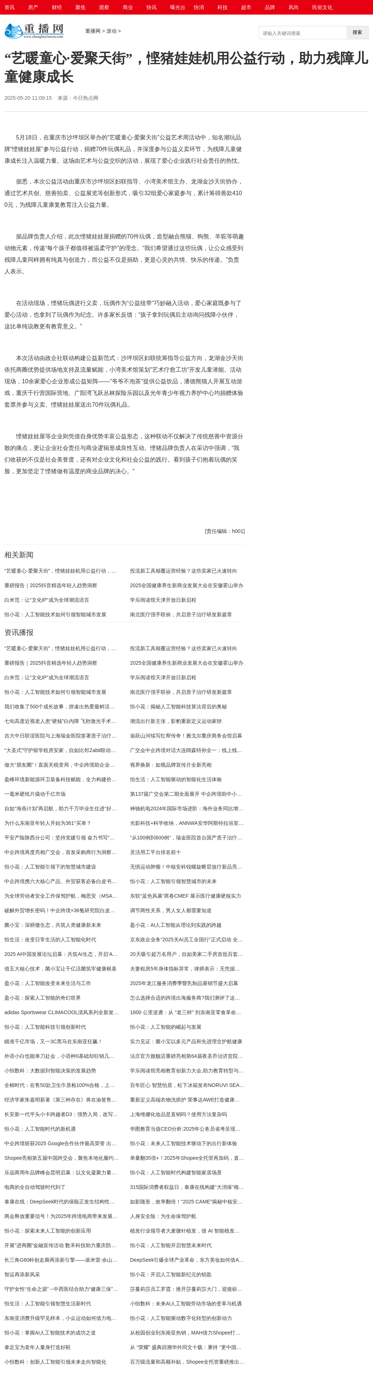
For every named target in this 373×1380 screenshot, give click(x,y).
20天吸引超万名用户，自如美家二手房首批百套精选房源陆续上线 (204, 954)
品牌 (270, 7)
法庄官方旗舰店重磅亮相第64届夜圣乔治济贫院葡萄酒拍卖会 (199, 1056)
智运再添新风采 (22, 1274)
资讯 (9, 7)
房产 (33, 7)
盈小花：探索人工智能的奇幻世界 (42, 998)
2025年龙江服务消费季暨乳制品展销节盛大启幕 (184, 983)
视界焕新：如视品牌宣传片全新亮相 (171, 765)
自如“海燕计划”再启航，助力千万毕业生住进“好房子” (63, 808)
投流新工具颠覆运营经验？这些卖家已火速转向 (183, 571)
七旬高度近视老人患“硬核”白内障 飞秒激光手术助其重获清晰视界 (78, 721)
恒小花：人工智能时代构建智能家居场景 (176, 1172)
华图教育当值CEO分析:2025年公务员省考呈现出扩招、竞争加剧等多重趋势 (216, 1129)
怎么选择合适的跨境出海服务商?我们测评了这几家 (187, 998)
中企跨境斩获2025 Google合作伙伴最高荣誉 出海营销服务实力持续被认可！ (91, 1143)
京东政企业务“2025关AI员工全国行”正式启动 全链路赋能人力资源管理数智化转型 (222, 939)
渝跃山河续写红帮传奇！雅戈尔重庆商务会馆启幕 (186, 736)
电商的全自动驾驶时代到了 (35, 1187)
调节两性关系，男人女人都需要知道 (171, 910)
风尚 (293, 7)
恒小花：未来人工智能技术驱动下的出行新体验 (183, 1143)
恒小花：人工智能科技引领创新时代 (45, 1027)
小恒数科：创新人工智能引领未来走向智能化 (55, 1362)
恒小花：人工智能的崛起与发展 (165, 1027)
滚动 (111, 31)
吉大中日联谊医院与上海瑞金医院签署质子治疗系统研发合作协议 (78, 736)
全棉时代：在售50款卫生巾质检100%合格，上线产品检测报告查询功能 (85, 1085)
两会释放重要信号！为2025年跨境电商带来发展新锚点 (66, 1216)
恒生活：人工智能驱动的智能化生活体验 (176, 779)
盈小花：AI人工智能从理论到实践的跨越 (175, 925)
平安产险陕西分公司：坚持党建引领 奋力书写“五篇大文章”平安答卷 (80, 838)
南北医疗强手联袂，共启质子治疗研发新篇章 (181, 614)
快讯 (151, 7)
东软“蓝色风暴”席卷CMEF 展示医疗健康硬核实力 (185, 896)
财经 (57, 7)
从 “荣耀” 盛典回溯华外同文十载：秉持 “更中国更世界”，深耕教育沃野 (209, 1347)
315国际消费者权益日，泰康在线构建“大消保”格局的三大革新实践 (205, 1187)
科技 (222, 7)
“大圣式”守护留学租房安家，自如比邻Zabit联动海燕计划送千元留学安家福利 (90, 750)
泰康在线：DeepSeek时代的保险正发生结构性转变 (62, 1202)
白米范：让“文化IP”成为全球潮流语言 (46, 600)
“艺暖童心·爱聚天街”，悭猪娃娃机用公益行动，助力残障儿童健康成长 (83, 571)
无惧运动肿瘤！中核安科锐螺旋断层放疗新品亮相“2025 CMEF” (201, 867)
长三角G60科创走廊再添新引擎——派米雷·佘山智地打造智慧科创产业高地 (88, 1260)
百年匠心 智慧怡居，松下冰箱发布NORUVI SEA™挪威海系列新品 (205, 1085)
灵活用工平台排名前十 (155, 852)
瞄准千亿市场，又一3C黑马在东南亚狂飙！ (53, 1041)
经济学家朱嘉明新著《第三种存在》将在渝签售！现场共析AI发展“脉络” (85, 1100)
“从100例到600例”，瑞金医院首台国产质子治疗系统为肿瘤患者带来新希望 (214, 838)
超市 (246, 7)
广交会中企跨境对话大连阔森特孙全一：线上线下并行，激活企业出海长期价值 (219, 750)
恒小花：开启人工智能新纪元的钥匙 (171, 1274)
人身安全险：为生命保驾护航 (163, 1216)
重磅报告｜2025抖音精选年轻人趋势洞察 (50, 585)
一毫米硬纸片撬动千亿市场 (35, 794)
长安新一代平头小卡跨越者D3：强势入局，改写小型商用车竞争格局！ (84, 1114)
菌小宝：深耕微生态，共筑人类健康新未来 (52, 925)
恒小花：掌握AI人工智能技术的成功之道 (50, 1333)
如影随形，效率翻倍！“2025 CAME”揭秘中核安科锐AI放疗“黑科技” (205, 1202)
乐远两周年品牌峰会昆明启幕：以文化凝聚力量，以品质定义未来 (78, 1172)
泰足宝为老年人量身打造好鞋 (37, 1347)
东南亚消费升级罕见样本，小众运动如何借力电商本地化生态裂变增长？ (86, 1318)
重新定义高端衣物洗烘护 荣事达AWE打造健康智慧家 (190, 1100)
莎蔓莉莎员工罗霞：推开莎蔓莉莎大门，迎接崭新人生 (191, 1289)
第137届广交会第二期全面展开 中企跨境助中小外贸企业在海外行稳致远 (211, 794)
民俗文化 (322, 7)
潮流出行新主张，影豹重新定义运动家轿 (176, 721)
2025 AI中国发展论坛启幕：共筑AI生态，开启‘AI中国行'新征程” (75, 954)
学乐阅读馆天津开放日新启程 (163, 600)
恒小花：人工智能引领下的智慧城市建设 (50, 867)
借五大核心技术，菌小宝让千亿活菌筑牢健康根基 (60, 969)
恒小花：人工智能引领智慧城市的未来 (173, 881)
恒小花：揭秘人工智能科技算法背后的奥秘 (178, 706)
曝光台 (177, 7)
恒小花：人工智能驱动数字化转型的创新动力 (181, 1318)
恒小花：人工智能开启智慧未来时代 (171, 1245)
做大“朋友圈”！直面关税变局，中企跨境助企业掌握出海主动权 (74, 765)
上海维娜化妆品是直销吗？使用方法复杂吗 (178, 1114)
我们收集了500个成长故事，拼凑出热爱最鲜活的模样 (64, 706)
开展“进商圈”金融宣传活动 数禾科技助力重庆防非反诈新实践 (73, 1245)
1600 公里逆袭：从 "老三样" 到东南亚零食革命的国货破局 (196, 1012)
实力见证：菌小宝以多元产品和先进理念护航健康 (186, 1041)
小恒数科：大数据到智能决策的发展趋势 (50, 1070)
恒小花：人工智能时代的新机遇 (40, 1129)
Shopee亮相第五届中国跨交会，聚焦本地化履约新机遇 (66, 1158)
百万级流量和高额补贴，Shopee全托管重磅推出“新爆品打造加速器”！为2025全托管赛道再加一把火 (243, 1362)
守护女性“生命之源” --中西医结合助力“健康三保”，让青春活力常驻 (79, 1289)
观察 (104, 7)
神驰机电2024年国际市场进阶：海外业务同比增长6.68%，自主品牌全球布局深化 (222, 808)
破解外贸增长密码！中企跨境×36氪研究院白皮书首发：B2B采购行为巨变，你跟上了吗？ (105, 910)
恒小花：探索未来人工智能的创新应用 (47, 1231)
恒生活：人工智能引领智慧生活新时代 (47, 1303)
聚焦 (80, 7)
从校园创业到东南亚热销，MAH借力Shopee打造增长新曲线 (198, 1333)
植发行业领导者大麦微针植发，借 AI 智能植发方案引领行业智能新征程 (210, 1231)
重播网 (93, 31)
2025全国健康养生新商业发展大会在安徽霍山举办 (186, 585)
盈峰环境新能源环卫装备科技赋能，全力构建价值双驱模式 (70, 779)
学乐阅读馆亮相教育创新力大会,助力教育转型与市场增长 (194, 1070)
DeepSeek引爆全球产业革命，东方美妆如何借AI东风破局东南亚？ (205, 1260)
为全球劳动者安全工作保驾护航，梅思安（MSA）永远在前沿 (73, 896)
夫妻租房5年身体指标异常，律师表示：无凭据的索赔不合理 (198, 969)
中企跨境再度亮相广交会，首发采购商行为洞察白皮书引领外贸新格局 (83, 852)
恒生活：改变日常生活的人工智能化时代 (50, 939)
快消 (199, 7)
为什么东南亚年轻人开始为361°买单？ (47, 823)
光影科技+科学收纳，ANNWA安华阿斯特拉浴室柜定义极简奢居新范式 (210, 823)
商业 (128, 7)
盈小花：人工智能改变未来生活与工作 (47, 983)
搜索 (357, 32)
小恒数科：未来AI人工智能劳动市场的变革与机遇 (186, 1303)
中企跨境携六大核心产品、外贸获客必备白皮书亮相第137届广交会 (80, 881)
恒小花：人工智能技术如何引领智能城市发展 (55, 614)
